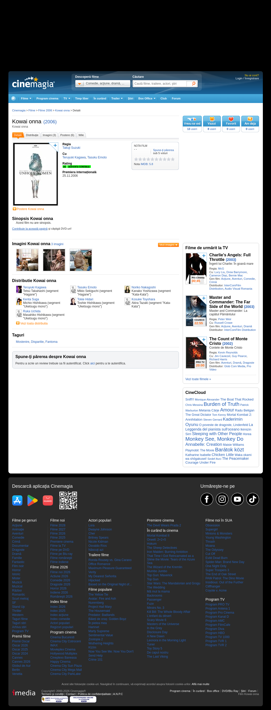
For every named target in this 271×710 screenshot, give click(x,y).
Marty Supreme (99, 631)
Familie (17, 558)
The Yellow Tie (98, 594)
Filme (31, 110)
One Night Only (216, 566)
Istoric (16, 574)
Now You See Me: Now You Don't (111, 651)
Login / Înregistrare (247, 78)
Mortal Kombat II (158, 535)
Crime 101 (96, 659)
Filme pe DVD (59, 550)
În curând (100, 98)
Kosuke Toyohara (143, 299)
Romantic (18, 594)
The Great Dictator (198, 415)
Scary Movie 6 (156, 620)
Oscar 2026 (20, 645)
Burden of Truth (221, 404)
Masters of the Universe (163, 624)
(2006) (50, 121)
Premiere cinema (62, 541)
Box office (213, 690)
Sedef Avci (214, 458)
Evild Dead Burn (217, 558)
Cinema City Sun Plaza (66, 666)
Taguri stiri (19, 623)
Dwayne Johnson (100, 529)
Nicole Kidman (98, 541)
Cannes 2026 (21, 661)
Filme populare (100, 589)
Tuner (151, 644)
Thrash (210, 541)
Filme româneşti (61, 558)
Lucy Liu (220, 272)
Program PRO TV (218, 604)
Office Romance (99, 564)
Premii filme (21, 636)
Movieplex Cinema (63, 649)
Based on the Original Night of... (110, 584)
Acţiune (226, 278)
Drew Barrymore (236, 272)
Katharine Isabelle (198, 455)
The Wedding (156, 587)
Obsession (213, 525)
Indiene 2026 (59, 592)
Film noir (18, 566)
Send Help (96, 655)
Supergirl (212, 529)
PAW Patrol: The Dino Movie (225, 578)
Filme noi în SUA (219, 520)
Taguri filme (20, 619)
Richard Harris (218, 359)
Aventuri (237, 278)
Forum (176, 98)
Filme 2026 (57, 533)
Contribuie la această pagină (30, 228)
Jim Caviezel (222, 356)
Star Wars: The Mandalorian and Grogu (173, 583)
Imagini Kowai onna (31, 244)
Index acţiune (59, 615)
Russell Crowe (224, 322)
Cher (92, 533)
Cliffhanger (213, 586)
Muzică (17, 582)
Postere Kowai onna (30, 209)
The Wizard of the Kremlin (164, 567)
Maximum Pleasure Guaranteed (110, 568)
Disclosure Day (157, 632)
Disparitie (37, 342)
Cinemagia (19, 110)
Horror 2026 (58, 588)
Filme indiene (59, 562)
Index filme (59, 602)
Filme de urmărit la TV (207, 248)
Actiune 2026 (59, 576)
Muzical (17, 586)
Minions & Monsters (219, 533)
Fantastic (18, 562)
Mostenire (23, 342)
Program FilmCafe (218, 625)
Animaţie (18, 529)
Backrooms (154, 595)
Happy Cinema (60, 661)
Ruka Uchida (32, 311)
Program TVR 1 (216, 641)
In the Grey (154, 628)
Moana (210, 546)
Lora (92, 525)
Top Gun (153, 579)
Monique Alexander (207, 399)
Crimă (213, 282)
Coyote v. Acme (216, 590)
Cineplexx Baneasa (63, 657)
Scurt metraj (20, 598)
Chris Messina (194, 404)
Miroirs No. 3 (155, 608)
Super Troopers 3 (217, 570)
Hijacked (94, 580)
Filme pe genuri (24, 520)
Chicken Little (223, 455)
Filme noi (57, 520)
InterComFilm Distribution (240, 329)
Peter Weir (224, 319)
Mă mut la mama (158, 591)
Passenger (154, 599)
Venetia (17, 674)
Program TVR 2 (216, 645)
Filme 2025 (57, 537)
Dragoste (248, 362)
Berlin (16, 670)
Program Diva (215, 629)
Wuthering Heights (101, 643)
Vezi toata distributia (34, 323)
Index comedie (60, 619)
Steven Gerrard (212, 419)
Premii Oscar (21, 641)
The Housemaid (99, 611)
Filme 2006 (45, 110)
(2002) (227, 344)
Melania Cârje (209, 410)
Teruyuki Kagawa (34, 287)
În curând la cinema (162, 530)
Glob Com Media (234, 366)
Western (17, 615)
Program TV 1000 (218, 637)
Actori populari (60, 623)
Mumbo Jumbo (157, 571)
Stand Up (18, 607)
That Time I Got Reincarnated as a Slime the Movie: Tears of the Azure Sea (171, 559)
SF (14, 602)
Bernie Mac (236, 275)
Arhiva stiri (19, 627)
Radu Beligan (244, 410)
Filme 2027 (57, 529)
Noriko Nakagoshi (144, 287)
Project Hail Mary (100, 607)
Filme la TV (58, 546)
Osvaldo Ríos (98, 546)
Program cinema (47, 98)
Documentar (20, 546)
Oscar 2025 (20, 649)
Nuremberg (96, 602)
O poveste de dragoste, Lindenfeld (223, 425)
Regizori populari (61, 627)
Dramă (248, 326)
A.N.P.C (118, 694)
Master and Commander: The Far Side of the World (229, 302)
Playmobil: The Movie (200, 450)
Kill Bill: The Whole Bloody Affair (168, 612)
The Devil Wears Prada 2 (164, 525)
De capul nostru (157, 652)
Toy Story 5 (154, 648)
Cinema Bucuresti (62, 637)
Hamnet (94, 627)
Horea (247, 434)
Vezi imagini (166, 244)
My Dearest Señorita (102, 576)
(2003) (231, 260)
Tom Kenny (219, 414)
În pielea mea (98, 623)
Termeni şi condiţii (52, 694)
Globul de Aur (21, 666)
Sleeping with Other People (217, 433)
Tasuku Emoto (87, 287)
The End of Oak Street (221, 574)
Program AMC (215, 621)
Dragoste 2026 (60, 584)
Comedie (249, 278)
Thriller (17, 611)
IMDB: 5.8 (147, 164)
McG (221, 268)
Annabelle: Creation (204, 444)
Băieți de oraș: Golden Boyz (107, 619)
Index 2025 (57, 611)
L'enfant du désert (159, 616)
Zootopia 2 (96, 639)
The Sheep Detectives (162, 548)
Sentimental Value (101, 635)
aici (92, 363)
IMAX (54, 645)
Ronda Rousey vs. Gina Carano (110, 560)
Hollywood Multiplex (63, 653)
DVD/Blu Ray (230, 690)
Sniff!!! (190, 399)
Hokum (152, 543)
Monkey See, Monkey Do (215, 439)
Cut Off (210, 554)
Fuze (150, 603)
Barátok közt (229, 449)
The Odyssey (215, 550)
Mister (16, 578)
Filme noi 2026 (60, 572)
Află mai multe (200, 684)
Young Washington (218, 537)
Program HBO (215, 633)
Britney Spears (99, 537)
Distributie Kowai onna (34, 280)
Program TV (20, 631)
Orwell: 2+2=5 (156, 539)
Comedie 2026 (60, 580)
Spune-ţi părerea (163, 150)
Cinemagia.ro (33, 82)
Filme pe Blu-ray (61, 554)
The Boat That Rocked (237, 399)
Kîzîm (92, 647)
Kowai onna (26, 121)
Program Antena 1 (218, 608)
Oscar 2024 (20, 653)
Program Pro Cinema (220, 612)
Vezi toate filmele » (198, 379)
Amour (227, 409)
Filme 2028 (57, 525)
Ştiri (130, 98)
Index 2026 (57, 607)
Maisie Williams (233, 445)
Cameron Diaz (218, 275)
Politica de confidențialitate (94, 694)
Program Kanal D (217, 616)
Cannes (17, 657)
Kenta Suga (31, 299)
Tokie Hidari (85, 299)
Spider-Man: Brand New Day (225, 562)
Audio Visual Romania (238, 288)
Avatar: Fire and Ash (102, 598)
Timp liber (82, 98)
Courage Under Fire (201, 462)
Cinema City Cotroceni (65, 641)
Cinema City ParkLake (65, 674)
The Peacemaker (235, 459)
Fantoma (52, 342)
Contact (71, 694)
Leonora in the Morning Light (166, 640)
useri (192, 128)
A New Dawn (156, 636)
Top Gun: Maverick (160, 575)
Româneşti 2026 (61, 596)
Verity (92, 572)
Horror (16, 570)
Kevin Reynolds (227, 352)
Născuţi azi (96, 550)
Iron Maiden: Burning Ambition (167, 552)
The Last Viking (157, 656)
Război (17, 590)
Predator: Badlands (102, 615)
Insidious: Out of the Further (225, 582)
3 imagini (57, 244)
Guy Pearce (239, 356)
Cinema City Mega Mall (66, 670)
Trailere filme (99, 555)
